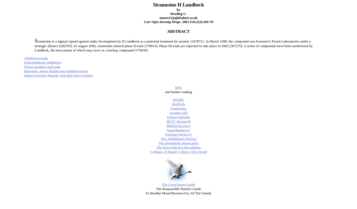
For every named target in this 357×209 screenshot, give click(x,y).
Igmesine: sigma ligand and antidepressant (56, 71)
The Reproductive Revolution (178, 147)
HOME (178, 100)
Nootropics (178, 108)
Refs (178, 88)
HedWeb (178, 104)
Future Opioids (178, 117)
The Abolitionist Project (178, 139)
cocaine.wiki (178, 113)
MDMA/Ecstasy (178, 126)
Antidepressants (36, 58)
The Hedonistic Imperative (178, 143)
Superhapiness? (178, 130)
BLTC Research (178, 121)
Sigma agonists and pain (42, 67)
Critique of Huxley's (178, 152)
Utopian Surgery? (178, 134)
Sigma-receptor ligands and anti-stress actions (58, 75)
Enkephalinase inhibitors (42, 62)
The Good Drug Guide (178, 184)
